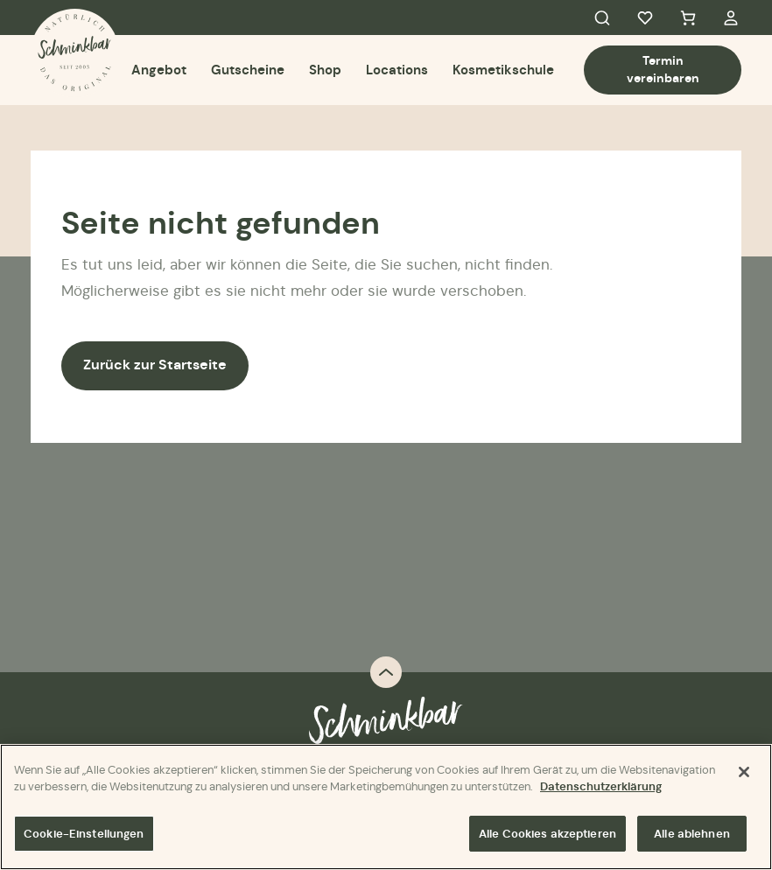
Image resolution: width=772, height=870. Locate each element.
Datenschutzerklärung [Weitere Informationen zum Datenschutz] (601, 789)
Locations (397, 69)
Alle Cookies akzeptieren (547, 835)
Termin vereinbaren (663, 69)
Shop (325, 69)
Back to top (386, 672)
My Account (730, 17)
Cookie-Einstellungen (84, 835)
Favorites (645, 17)
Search (602, 17)
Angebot (158, 69)
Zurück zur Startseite (155, 364)
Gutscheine (247, 69)
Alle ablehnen (692, 835)
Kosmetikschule (503, 69)
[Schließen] (744, 773)
